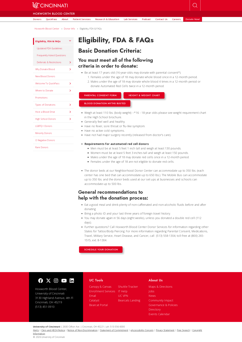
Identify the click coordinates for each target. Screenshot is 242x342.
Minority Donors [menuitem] (43, 133)
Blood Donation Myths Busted (105, 103)
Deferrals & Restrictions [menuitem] (54, 62)
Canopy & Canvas (100, 286)
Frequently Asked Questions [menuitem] (51, 55)
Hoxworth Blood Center (47, 28)
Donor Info (69, 28)
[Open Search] (195, 5)
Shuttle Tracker (128, 286)
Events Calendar (159, 314)
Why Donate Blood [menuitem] (53, 69)
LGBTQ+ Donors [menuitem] (43, 126)
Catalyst (94, 300)
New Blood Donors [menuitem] (45, 76)
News (152, 296)
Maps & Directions (160, 286)
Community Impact (161, 300)
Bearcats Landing (129, 300)
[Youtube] (64, 281)
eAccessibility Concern (142, 330)
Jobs (151, 291)
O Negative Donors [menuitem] (45, 140)
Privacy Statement (165, 330)
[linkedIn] (72, 281)
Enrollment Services (102, 291)
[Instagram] (56, 281)
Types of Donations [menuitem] (53, 104)
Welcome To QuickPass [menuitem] (53, 83)
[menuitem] (37, 19)
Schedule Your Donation (101, 249)
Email (92, 296)
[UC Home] (50, 5)
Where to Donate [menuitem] (53, 90)
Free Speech (183, 330)
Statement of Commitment (114, 330)
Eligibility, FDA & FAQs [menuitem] (52, 41)
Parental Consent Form (100, 95)
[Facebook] (40, 281)
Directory (155, 309)
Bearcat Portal (98, 305)
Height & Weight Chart (144, 95)
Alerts (36, 330)
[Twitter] (48, 281)
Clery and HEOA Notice (53, 330)
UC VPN (123, 296)
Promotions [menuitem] (41, 97)
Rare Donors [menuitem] (41, 147)
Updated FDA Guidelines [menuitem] (49, 48)
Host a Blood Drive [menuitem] (53, 112)
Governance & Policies (163, 305)
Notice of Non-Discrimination (82, 330)
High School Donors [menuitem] (53, 119)
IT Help (122, 291)
